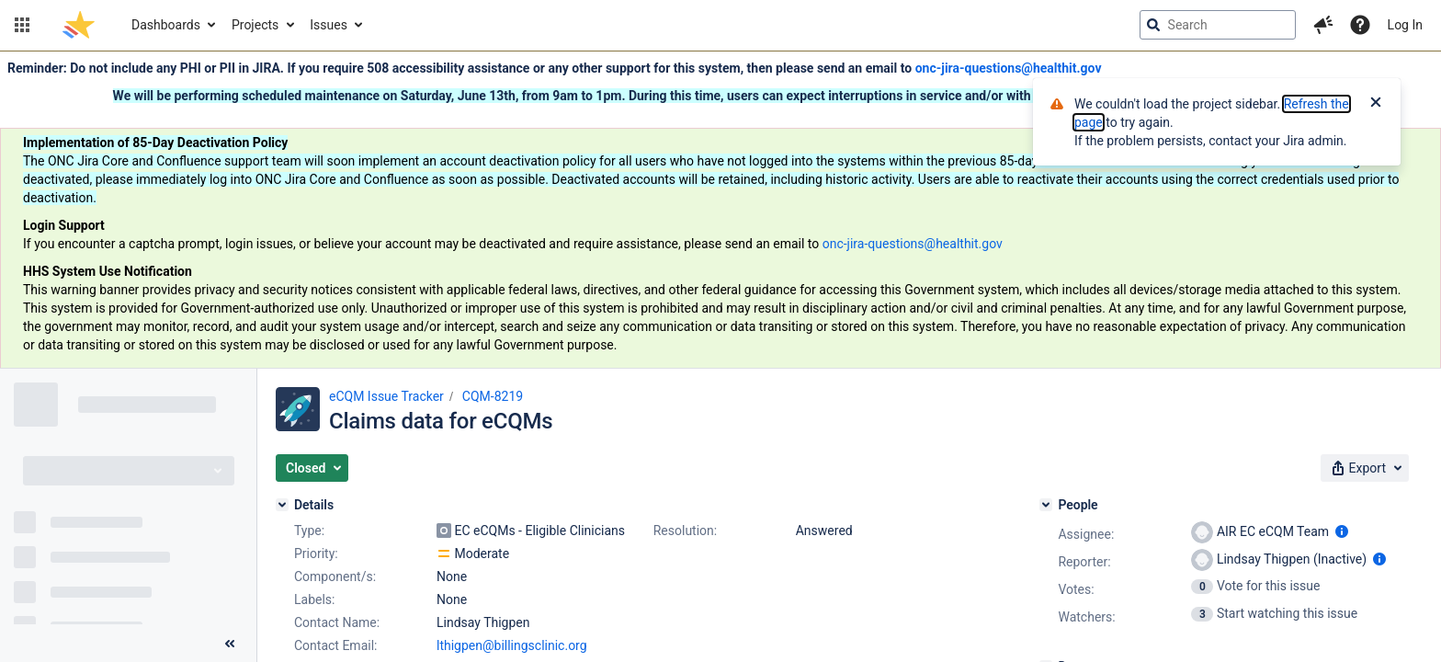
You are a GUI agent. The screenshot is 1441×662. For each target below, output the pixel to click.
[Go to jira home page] (78, 24)
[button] (22, 24)
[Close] (1376, 104)
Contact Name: (337, 622)
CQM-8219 (492, 396)
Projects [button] (255, 24)
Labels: (314, 599)
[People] (1045, 504)
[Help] (1360, 25)
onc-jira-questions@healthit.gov (1008, 68)
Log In (1405, 24)
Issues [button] (328, 24)
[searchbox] (1218, 25)
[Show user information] (1341, 531)
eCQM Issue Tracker (386, 396)
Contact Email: (335, 645)
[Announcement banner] (720, 210)
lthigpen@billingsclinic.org (512, 645)
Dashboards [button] (165, 24)
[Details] (282, 504)
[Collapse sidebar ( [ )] (229, 643)
